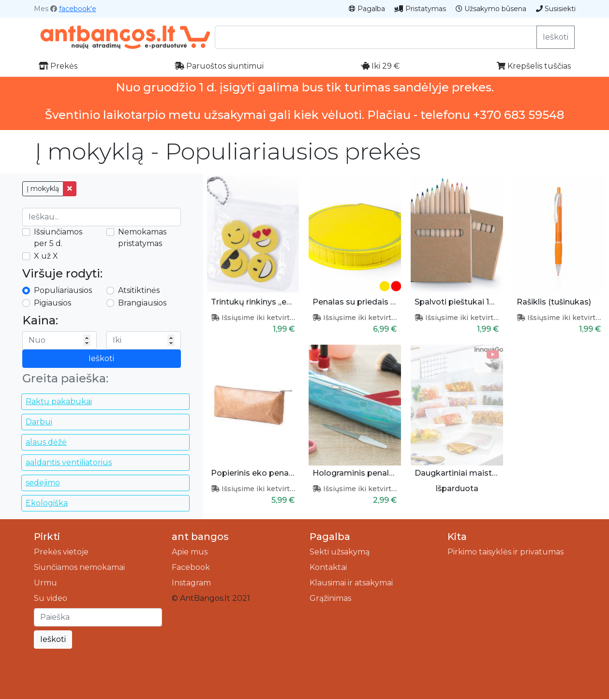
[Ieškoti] (98, 617)
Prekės (58, 66)
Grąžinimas (330, 598)
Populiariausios (63, 290)
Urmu (45, 582)
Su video (50, 598)
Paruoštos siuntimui (219, 66)
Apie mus (190, 551)
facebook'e (77, 8)
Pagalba (367, 8)
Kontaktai (328, 567)
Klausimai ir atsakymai (351, 582)
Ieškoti (555, 37)
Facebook (191, 567)
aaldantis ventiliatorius (69, 462)
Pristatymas (420, 8)
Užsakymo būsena (491, 8)
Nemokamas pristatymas (142, 237)
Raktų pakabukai (59, 401)
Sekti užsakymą (340, 551)
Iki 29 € (380, 66)
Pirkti (47, 536)
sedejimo (43, 482)
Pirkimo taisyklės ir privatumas (505, 551)
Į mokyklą (43, 188)
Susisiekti (556, 8)
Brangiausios (142, 302)
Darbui (39, 421)
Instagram (191, 582)
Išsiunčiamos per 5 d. (58, 237)
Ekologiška (47, 503)
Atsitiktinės (139, 290)
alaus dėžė (46, 442)
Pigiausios (52, 302)
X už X (46, 256)
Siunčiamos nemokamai (79, 567)
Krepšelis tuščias (534, 66)
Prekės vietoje (61, 551)
